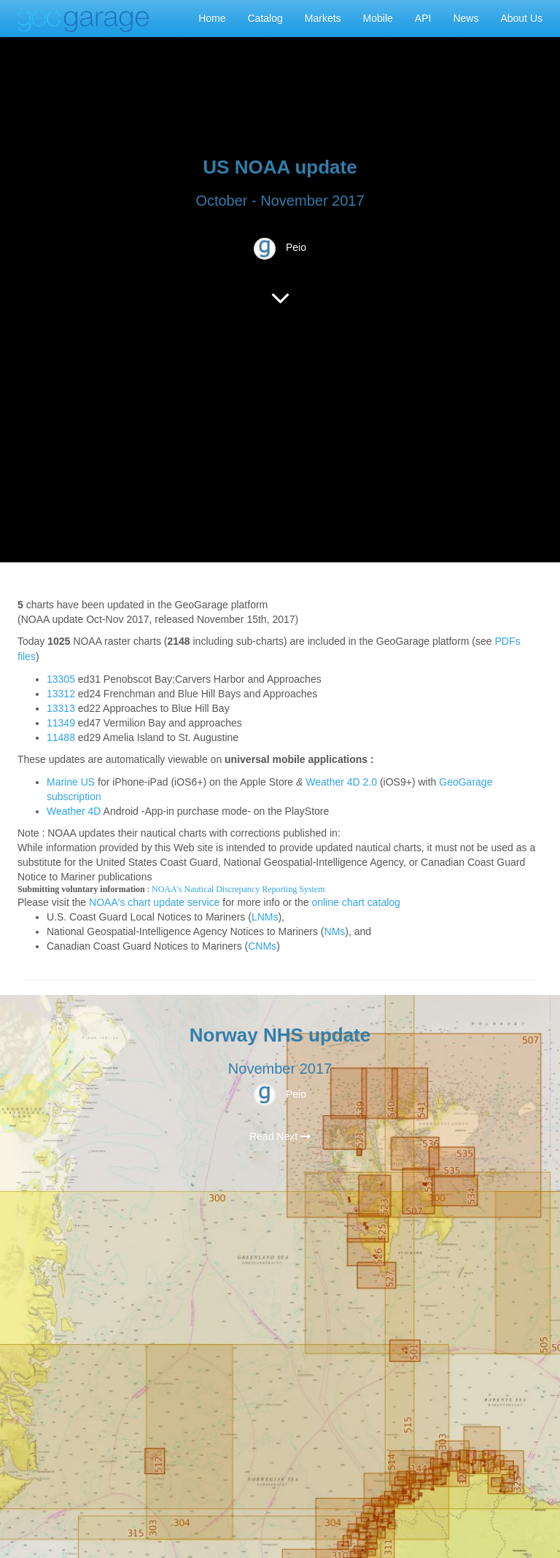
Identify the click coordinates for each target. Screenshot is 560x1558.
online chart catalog (355, 902)
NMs (335, 931)
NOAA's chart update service (154, 902)
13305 (61, 679)
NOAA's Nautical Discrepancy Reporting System (238, 889)
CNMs (262, 946)
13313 (61, 708)
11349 (61, 723)
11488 (61, 737)
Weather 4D (74, 811)
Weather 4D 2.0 (341, 782)
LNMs (265, 917)
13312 (61, 693)
